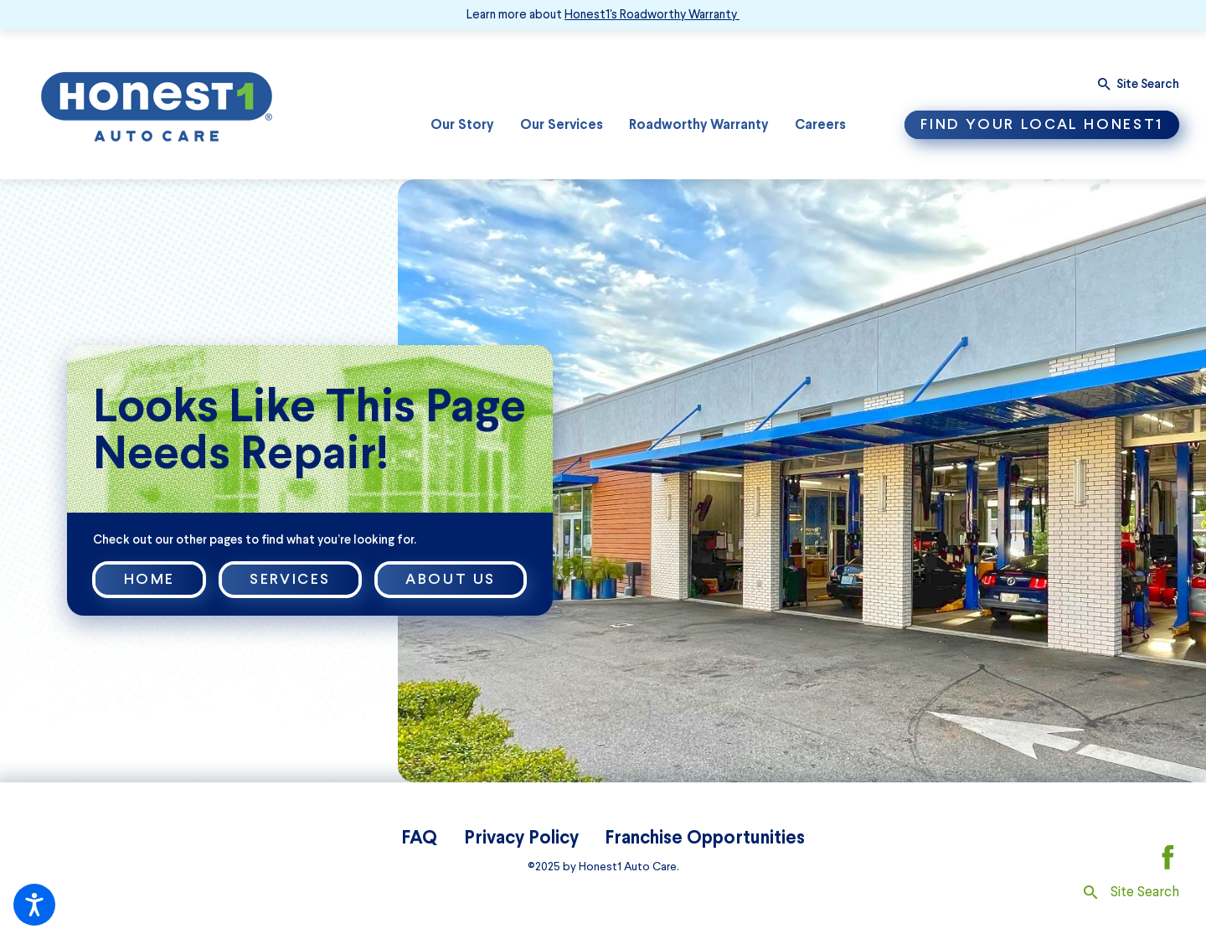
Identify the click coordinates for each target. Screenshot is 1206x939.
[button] (34, 905)
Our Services (561, 124)
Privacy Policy (521, 836)
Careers (820, 124)
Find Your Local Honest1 (1041, 124)
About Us (450, 579)
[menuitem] (462, 125)
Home (150, 579)
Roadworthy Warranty (698, 124)
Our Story (461, 124)
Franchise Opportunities (705, 836)
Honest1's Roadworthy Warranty (650, 14)
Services (290, 579)
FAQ (419, 836)
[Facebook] (1168, 857)
